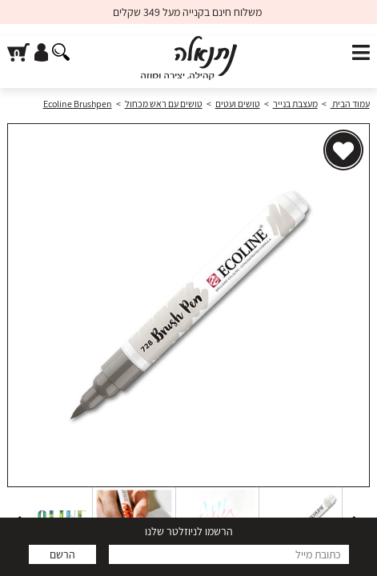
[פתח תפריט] (361, 53)
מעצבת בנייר (295, 104)
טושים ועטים (237, 104)
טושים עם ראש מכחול (164, 104)
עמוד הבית (350, 104)
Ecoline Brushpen (77, 104)
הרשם (62, 554)
